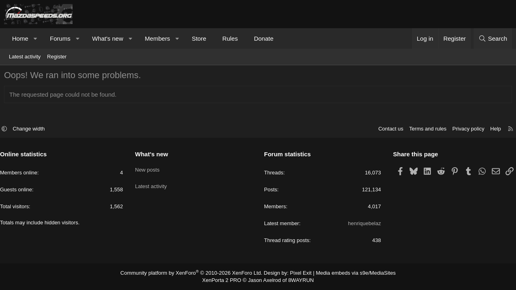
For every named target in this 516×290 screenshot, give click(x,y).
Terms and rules (423, 130)
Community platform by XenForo (196, 273)
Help (491, 130)
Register (57, 57)
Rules (230, 38)
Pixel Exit (297, 273)
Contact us (386, 130)
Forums (60, 38)
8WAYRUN (298, 280)
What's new (107, 38)
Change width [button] (33, 130)
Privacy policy (464, 130)
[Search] (493, 38)
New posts (149, 169)
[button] (35, 38)
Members (157, 38)
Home (20, 38)
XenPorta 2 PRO (224, 280)
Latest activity (25, 57)
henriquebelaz (362, 225)
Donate (263, 38)
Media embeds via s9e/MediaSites (348, 273)
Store (199, 38)
